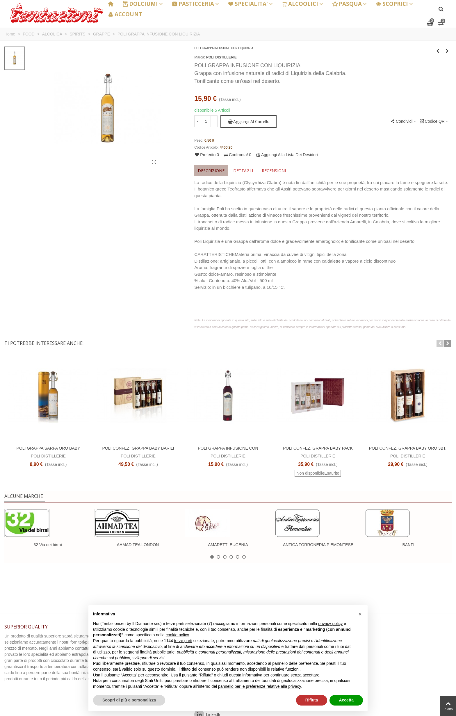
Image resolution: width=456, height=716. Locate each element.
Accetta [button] (346, 700)
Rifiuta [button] (311, 700)
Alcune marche (23, 496)
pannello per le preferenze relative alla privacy (259, 686)
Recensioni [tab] (274, 170)
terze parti (183, 640)
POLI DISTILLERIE (221, 57)
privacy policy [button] (330, 623)
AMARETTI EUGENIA (228, 544)
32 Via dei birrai (47, 544)
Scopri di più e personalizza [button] (129, 700)
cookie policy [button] (177, 635)
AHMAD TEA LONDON (138, 544)
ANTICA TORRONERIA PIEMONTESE (318, 544)
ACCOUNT (125, 14)
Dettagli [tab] (243, 170)
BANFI (408, 544)
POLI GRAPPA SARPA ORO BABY (48, 448)
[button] (440, 343)
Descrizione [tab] (211, 170)
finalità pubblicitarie (157, 652)
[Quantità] (206, 121)
